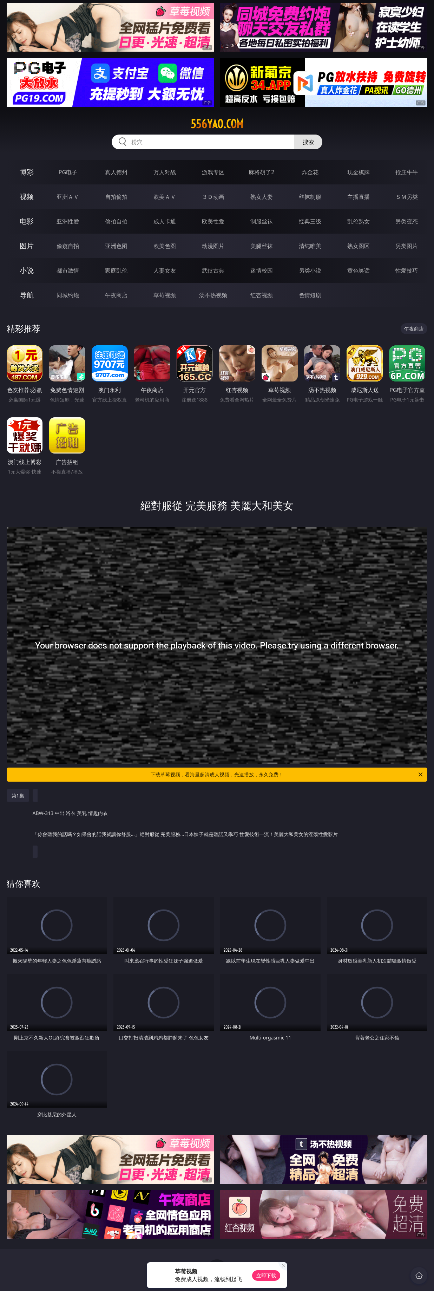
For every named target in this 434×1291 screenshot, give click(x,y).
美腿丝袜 (261, 246)
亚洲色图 (116, 246)
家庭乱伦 (116, 270)
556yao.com (217, 124)
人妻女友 (164, 270)
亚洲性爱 (68, 221)
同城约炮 (68, 295)
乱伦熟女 (358, 221)
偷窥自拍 (68, 246)
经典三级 (310, 221)
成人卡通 (164, 221)
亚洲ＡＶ (68, 197)
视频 (27, 196)
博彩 (27, 172)
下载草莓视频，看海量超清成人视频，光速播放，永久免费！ (287, 774)
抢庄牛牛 (406, 172)
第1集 (18, 795)
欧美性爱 (213, 221)
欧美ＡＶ (164, 197)
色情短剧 (310, 295)
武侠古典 (213, 270)
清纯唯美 (310, 246)
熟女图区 (358, 246)
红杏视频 (261, 295)
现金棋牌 (358, 172)
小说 (27, 270)
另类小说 (310, 270)
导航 (27, 295)
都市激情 (68, 270)
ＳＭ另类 (406, 197)
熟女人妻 (261, 197)
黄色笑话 (358, 270)
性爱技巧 (406, 270)
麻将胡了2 (261, 172)
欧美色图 (164, 246)
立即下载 (266, 1275)
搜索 (308, 142)
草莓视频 (164, 295)
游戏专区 (213, 172)
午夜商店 (116, 295)
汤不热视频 (213, 295)
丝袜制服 (310, 197)
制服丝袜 (261, 221)
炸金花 (310, 172)
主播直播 (358, 197)
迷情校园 (261, 270)
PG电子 (68, 172)
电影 (27, 221)
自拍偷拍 (116, 197)
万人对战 (164, 172)
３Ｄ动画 (213, 197)
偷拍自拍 (116, 221)
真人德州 (116, 172)
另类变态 (406, 221)
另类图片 (406, 246)
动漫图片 (213, 246)
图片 (27, 245)
